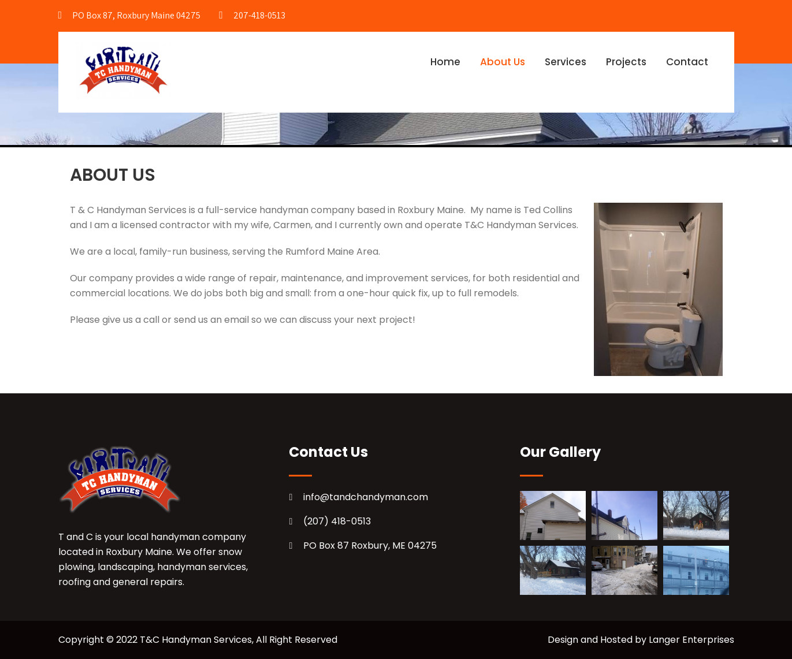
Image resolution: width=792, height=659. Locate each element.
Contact (687, 62)
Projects (626, 62)
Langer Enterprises (691, 639)
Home (445, 62)
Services (565, 62)
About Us (502, 62)
